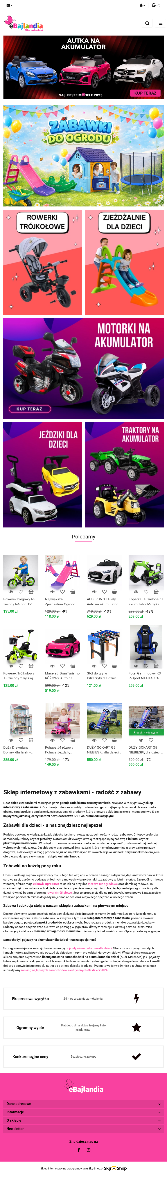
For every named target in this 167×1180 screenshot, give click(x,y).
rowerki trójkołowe (59, 892)
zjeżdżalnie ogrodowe (103, 884)
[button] (156, 5)
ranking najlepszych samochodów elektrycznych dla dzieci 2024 (64, 970)
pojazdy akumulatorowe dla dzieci (89, 948)
